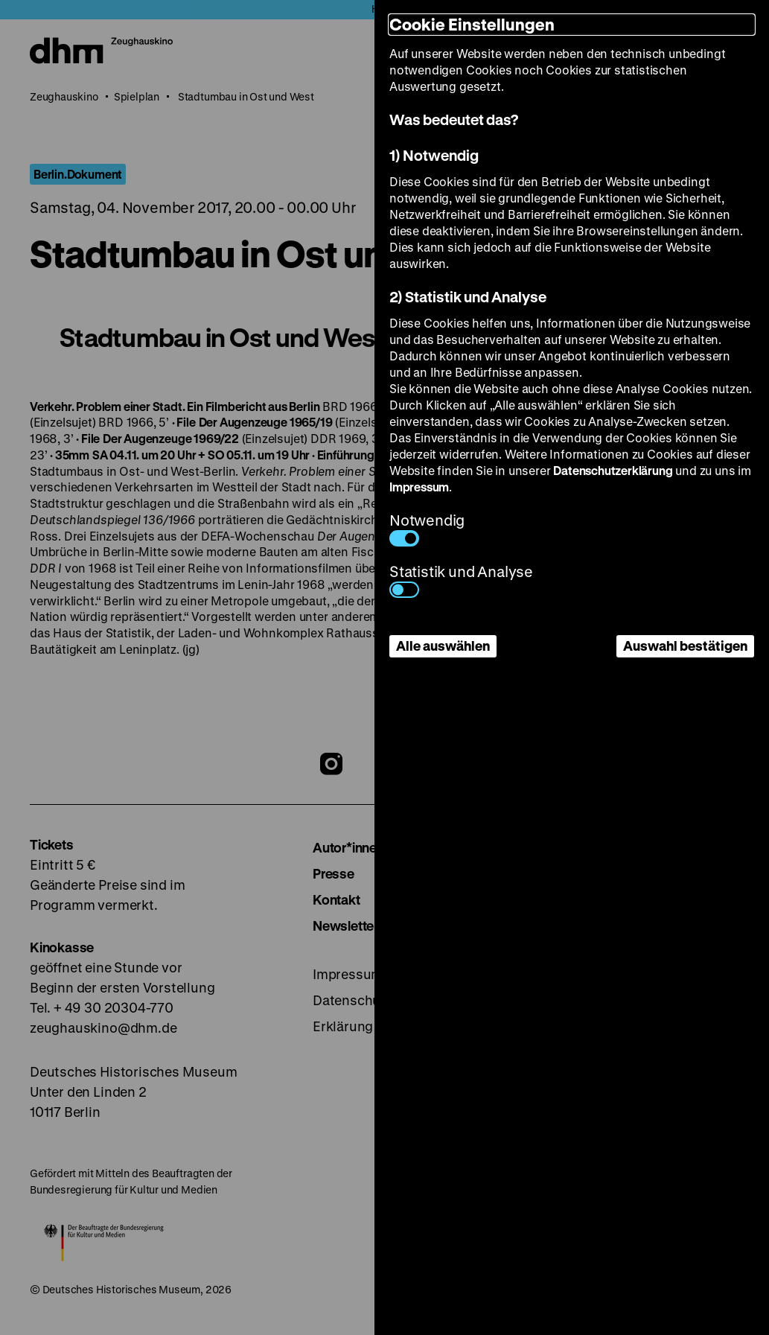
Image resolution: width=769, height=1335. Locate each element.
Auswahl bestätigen (685, 645)
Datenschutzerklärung (612, 470)
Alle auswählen (443, 645)
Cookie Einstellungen (472, 24)
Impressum (419, 486)
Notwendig (427, 528)
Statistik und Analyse (461, 579)
